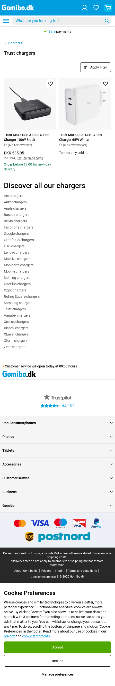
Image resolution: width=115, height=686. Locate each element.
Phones (57, 437)
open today (45, 366)
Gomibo (57, 506)
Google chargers (16, 234)
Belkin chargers (15, 221)
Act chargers (13, 196)
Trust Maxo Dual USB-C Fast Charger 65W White (80, 137)
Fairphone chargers (18, 227)
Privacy (46, 570)
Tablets (57, 450)
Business (57, 492)
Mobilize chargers (17, 259)
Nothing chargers (17, 278)
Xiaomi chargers (16, 328)
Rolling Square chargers (22, 296)
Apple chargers (15, 208)
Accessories (57, 464)
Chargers (13, 43)
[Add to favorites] (50, 84)
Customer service (57, 478)
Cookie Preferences (43, 577)
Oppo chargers (15, 290)
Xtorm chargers (15, 341)
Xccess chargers (16, 322)
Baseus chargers (16, 215)
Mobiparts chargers (19, 265)
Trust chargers (15, 309)
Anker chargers (15, 202)
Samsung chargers (18, 303)
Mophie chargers (16, 271)
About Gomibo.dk (25, 570)
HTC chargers (14, 246)
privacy (9, 636)
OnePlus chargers (17, 284)
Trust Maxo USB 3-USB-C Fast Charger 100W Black (27, 137)
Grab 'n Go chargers (19, 240)
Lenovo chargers (16, 252)
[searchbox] (58, 21)
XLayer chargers (16, 334)
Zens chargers (14, 347)
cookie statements (36, 636)
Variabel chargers (17, 315)
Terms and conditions (82, 570)
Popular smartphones (57, 423)
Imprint (59, 570)
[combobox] (61, 21)
